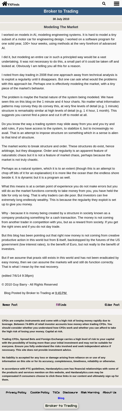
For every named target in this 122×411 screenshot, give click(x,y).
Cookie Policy (39, 392)
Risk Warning (90, 392)
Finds (61, 305)
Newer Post (9, 305)
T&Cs (56, 392)
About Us (109, 392)
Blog (61, 398)
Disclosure (70, 392)
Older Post (112, 305)
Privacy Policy (16, 392)
